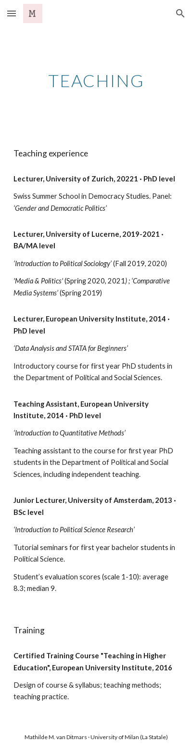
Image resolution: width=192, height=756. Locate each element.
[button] (11, 13)
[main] (96, 79)
